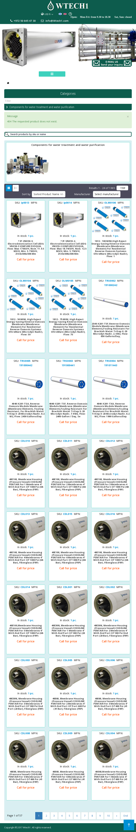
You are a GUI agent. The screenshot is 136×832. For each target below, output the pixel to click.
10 (108, 815)
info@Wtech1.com (57, 20)
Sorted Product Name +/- (49, 194)
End (125, 815)
